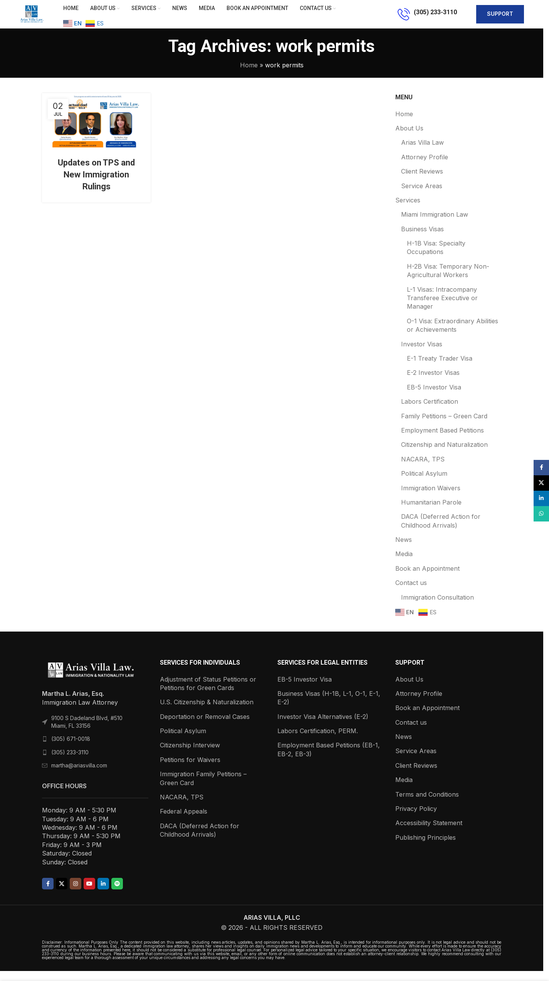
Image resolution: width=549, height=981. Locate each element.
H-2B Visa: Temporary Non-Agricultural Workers (448, 280)
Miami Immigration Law (434, 225)
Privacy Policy (416, 818)
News (403, 549)
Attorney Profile (424, 167)
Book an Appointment (427, 578)
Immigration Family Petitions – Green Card (203, 788)
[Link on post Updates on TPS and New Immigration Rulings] (96, 130)
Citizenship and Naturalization (444, 455)
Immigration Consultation (437, 607)
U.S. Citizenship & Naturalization (207, 712)
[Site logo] (36, 18)
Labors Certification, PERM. (317, 741)
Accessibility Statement (428, 833)
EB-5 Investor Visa (434, 397)
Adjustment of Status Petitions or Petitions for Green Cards (208, 693)
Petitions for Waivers (190, 770)
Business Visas (422, 239)
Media (404, 564)
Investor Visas (421, 354)
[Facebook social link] (48, 893)
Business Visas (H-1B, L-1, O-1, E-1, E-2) (328, 708)
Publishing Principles (425, 847)
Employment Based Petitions (442, 440)
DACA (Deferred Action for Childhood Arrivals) (440, 531)
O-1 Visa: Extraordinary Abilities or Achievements (452, 335)
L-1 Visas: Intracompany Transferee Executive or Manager (442, 308)
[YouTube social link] (89, 893)
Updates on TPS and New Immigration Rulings (96, 184)
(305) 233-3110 (70, 762)
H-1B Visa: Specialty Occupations (436, 257)
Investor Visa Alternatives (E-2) (322, 726)
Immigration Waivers (430, 498)
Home (249, 75)
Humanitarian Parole (431, 512)
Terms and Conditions (427, 804)
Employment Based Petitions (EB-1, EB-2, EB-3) (328, 760)
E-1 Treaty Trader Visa (439, 368)
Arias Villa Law (422, 153)
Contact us (411, 593)
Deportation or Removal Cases (205, 726)
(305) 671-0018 (70, 748)
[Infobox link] (427, 19)
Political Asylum (424, 483)
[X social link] (61, 893)
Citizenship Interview (190, 755)
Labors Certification (429, 411)
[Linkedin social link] (103, 893)
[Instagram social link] (75, 893)
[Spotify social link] (117, 893)
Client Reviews (422, 181)
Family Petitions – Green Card (444, 426)
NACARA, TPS (423, 469)
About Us (409, 138)
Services (407, 210)
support (500, 19)
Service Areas (421, 196)
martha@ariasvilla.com (79, 775)
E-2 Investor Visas (433, 383)
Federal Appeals (183, 822)
